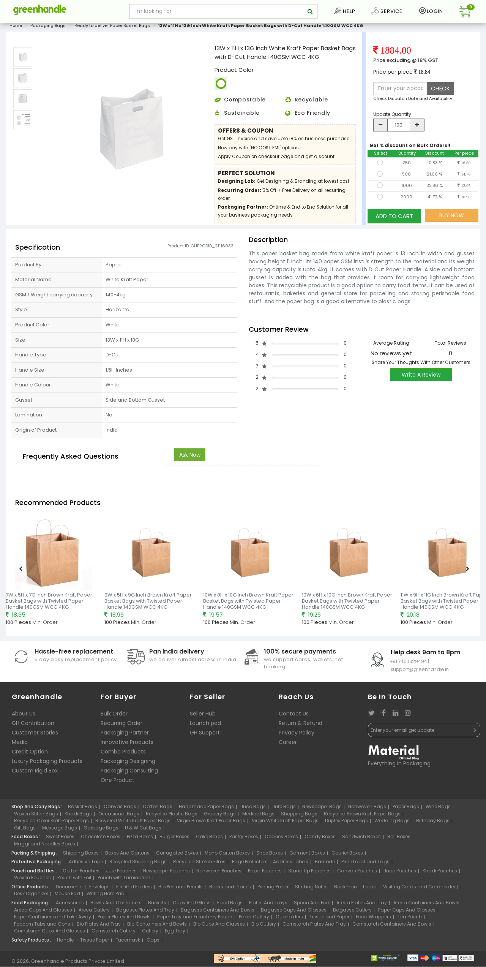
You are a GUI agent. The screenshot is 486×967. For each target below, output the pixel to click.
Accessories (70, 905)
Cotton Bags (157, 809)
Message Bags (59, 830)
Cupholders (289, 919)
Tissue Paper (94, 942)
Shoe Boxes (269, 855)
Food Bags (230, 905)
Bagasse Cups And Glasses (294, 912)
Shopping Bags (299, 816)
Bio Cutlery (263, 926)
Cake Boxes (209, 839)
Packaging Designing (128, 764)
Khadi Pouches (440, 873)
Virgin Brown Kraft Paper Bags (211, 823)
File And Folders (134, 889)
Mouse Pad (67, 896)
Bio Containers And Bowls (157, 926)
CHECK (440, 91)
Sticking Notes (311, 889)
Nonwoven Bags (367, 809)
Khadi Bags (78, 816)
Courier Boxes (347, 855)
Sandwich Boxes (361, 839)
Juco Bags (253, 809)
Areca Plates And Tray (361, 905)
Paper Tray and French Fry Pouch (194, 919)
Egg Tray (175, 933)
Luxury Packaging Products (47, 764)
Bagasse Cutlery (352, 912)
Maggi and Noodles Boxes (44, 846)
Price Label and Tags (365, 864)
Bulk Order (114, 716)
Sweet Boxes (60, 839)
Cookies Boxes (281, 839)
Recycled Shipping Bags (138, 864)
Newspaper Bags (322, 809)
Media (20, 745)
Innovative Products (127, 745)
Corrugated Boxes (177, 855)
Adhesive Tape (86, 864)
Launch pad (205, 726)
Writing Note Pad (106, 896)
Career (288, 745)
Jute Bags (284, 809)
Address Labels (290, 864)
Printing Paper (273, 889)
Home (15, 28)
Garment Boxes (307, 855)
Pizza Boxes (140, 839)
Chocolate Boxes (100, 839)
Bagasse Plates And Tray (145, 912)
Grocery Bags (220, 816)
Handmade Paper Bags (206, 809)
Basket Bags (82, 809)
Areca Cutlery (94, 912)
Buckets (157, 905)
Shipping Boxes (81, 855)
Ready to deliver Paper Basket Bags (112, 28)
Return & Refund (300, 726)
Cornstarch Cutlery (114, 933)
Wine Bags (438, 809)
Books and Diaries (230, 889)
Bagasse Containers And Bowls (217, 912)
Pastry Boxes (243, 839)
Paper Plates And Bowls (124, 919)
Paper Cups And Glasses (407, 912)
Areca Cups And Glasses (43, 912)
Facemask (127, 942)
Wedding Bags (392, 823)
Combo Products (123, 754)
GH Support (205, 735)
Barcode (325, 864)
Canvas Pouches (357, 873)
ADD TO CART (394, 218)
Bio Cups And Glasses (219, 926)
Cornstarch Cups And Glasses (49, 933)
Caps (153, 942)
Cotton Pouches (81, 873)
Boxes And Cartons (127, 855)
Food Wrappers (373, 919)
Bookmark (346, 889)
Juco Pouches (399, 873)
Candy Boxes (320, 839)
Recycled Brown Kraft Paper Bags (362, 816)
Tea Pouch (410, 919)
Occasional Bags (118, 816)
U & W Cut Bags (143, 830)
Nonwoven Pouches (218, 873)
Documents (69, 889)
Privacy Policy (296, 735)
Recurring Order (121, 726)
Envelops (99, 889)
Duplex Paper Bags (346, 823)
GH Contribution (33, 726)
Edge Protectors (250, 864)
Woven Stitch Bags (36, 816)
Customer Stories (35, 735)
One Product (117, 783)
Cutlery (150, 933)
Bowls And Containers (116, 905)
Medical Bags (258, 816)
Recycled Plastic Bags (171, 816)
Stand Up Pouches (309, 873)
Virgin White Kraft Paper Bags (285, 823)
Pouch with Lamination (124, 880)
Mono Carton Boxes (227, 855)
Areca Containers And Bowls (426, 905)
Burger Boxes (174, 839)
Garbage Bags (101, 830)
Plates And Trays (268, 905)
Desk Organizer (31, 896)
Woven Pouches (32, 880)
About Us (23, 716)
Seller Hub (203, 716)
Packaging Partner (125, 735)
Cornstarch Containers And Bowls (391, 926)
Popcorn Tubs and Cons (42, 926)
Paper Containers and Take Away (52, 919)
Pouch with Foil (74, 880)
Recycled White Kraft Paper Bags (132, 823)
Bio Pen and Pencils (180, 889)
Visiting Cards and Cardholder (419, 889)
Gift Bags (25, 830)
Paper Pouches (265, 873)
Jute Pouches (121, 873)
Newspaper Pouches (166, 873)
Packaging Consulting (129, 773)
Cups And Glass (192, 905)
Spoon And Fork (312, 905)
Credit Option (30, 754)
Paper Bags (406, 809)
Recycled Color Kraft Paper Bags (51, 823)
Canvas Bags (120, 809)
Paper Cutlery (254, 919)
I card (370, 889)
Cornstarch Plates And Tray (314, 926)
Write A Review (421, 377)
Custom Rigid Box (35, 773)
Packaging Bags (48, 28)
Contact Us (294, 716)
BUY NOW (451, 218)
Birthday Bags (433, 823)
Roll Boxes (398, 839)
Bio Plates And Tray (99, 926)
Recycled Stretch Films (199, 864)
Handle (65, 942)
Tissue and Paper (329, 919)
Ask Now (189, 457)
